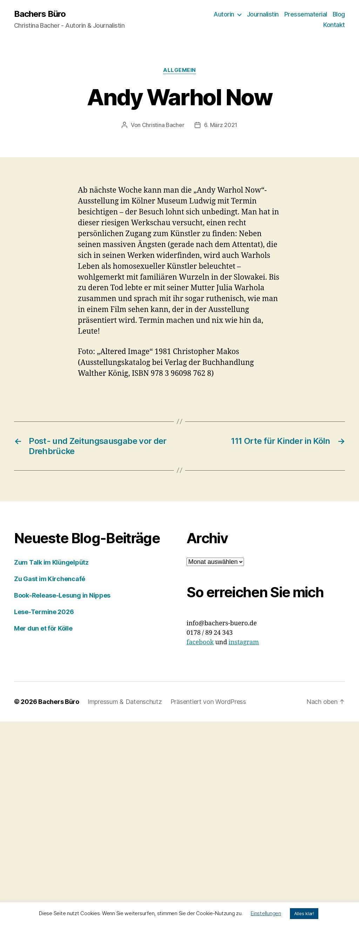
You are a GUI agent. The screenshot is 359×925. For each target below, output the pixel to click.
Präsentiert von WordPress (208, 701)
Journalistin (263, 14)
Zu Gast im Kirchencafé (49, 579)
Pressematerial (305, 14)
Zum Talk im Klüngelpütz (51, 562)
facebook (200, 642)
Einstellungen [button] (266, 913)
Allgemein (179, 70)
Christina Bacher (163, 124)
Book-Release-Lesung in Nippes (62, 595)
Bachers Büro (40, 14)
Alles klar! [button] (304, 913)
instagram (244, 642)
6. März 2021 (220, 124)
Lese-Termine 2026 (44, 611)
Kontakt (334, 24)
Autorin (224, 14)
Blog (339, 14)
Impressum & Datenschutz (125, 701)
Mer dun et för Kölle (43, 628)
